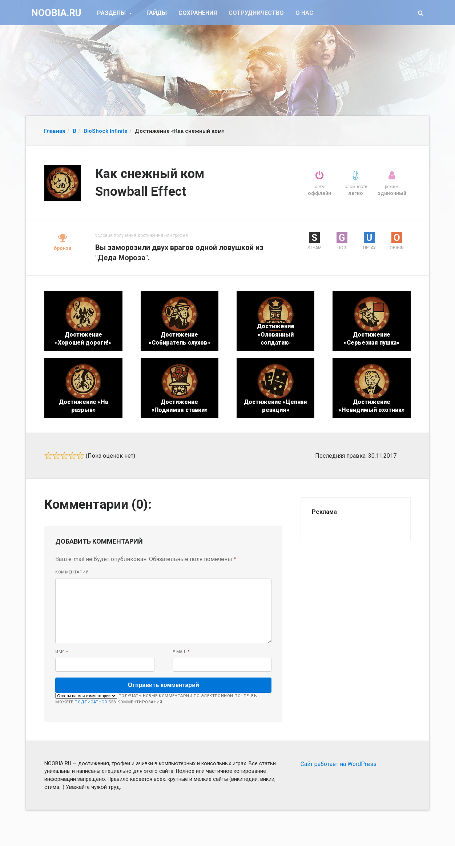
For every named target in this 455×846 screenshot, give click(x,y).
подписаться (91, 702)
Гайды (156, 12)
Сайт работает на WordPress (339, 763)
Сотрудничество (256, 12)
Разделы (112, 12)
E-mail (181, 652)
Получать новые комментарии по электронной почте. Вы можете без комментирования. (156, 698)
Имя (61, 652)
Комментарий (72, 572)
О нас (304, 12)
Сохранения (197, 12)
